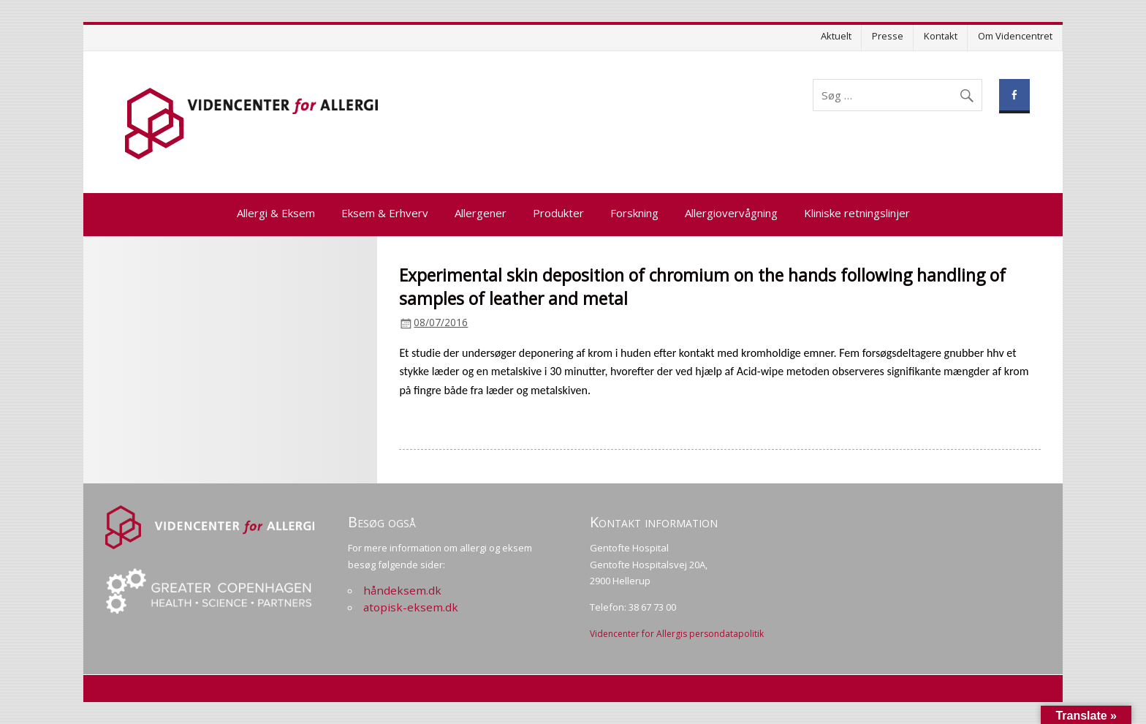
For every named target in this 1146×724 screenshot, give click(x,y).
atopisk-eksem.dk (410, 607)
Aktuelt (836, 35)
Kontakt (940, 35)
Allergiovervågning (731, 212)
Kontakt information (654, 522)
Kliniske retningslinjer (857, 212)
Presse (887, 35)
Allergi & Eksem (276, 212)
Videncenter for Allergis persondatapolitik (677, 633)
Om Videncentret (1015, 35)
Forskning (634, 212)
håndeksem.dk (402, 590)
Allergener (480, 212)
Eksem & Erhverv (384, 212)
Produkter (558, 212)
